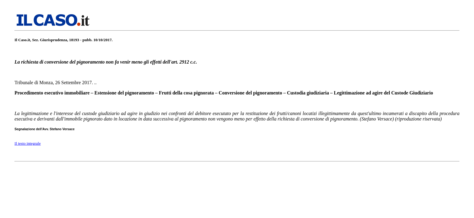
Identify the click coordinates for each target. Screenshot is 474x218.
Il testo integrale (28, 143)
